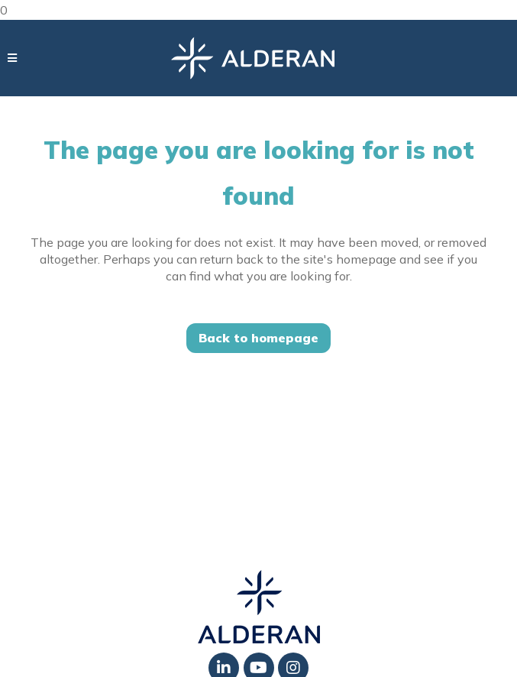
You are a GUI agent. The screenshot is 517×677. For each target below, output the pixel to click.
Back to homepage (258, 337)
